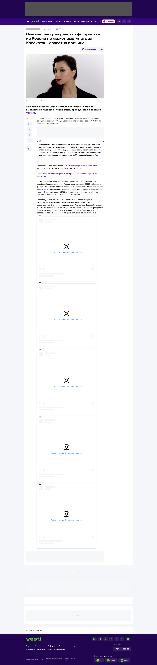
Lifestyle (85, 21)
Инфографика (52, 646)
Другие (93, 21)
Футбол (58, 21)
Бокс (44, 21)
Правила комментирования (56, 649)
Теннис (75, 21)
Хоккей (67, 21)
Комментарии (90, 49)
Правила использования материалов (54, 659)
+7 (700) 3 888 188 (122, 649)
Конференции (30, 649)
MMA (50, 21)
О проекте (29, 646)
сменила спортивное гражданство (82, 166)
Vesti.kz (30, 112)
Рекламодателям (40, 646)
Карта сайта (41, 649)
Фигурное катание (33, 29)
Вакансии (62, 646)
